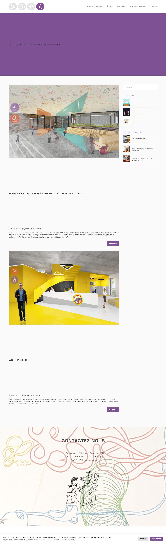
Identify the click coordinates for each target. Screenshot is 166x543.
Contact (153, 6)
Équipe (110, 6)
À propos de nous (138, 6)
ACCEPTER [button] (156, 538)
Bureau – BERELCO (139, 156)
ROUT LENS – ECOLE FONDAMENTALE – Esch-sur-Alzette (45, 193)
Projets (99, 6)
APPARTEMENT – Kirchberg (142, 146)
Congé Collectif (137, 99)
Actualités (121, 6)
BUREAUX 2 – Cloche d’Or (141, 136)
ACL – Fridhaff (18, 360)
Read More (113, 243)
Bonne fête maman (139, 119)
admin (27, 229)
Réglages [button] (143, 538)
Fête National (137, 109)
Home (90, 6)
